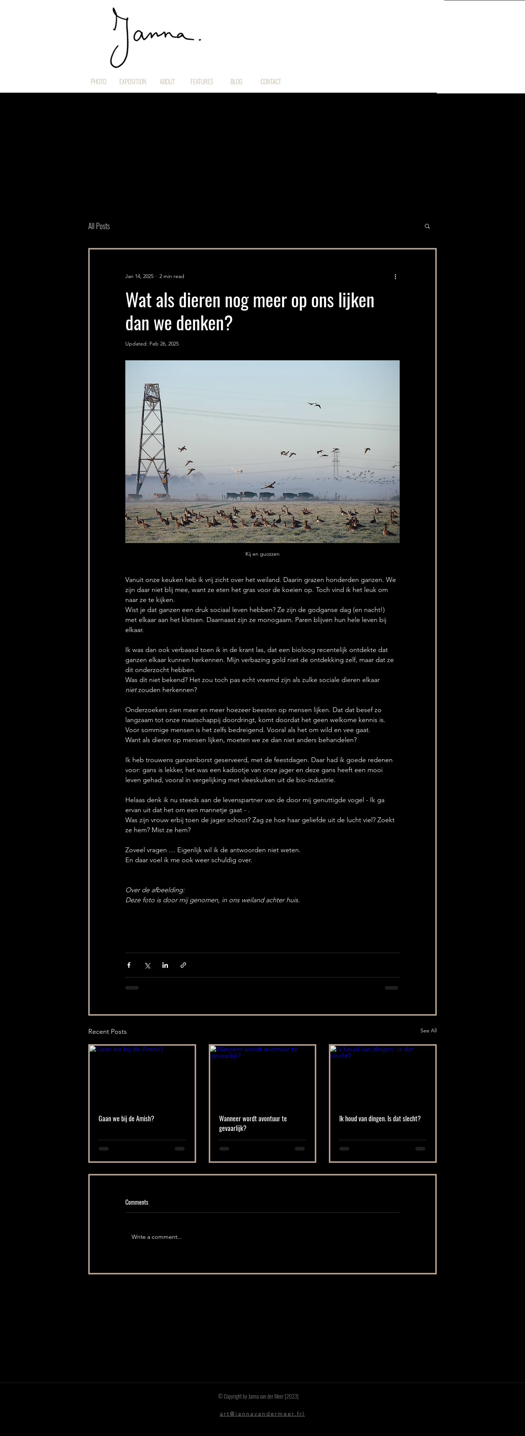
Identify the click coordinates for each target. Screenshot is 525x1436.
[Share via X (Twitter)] (147, 965)
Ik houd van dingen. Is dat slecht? (380, 1118)
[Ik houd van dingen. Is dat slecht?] (382, 1075)
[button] (427, 226)
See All (428, 1030)
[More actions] (395, 276)
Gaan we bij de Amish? (126, 1118)
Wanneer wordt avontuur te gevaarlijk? (253, 1123)
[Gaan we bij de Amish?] (142, 1075)
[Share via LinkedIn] (165, 965)
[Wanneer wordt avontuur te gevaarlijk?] (262, 1075)
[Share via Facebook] (128, 965)
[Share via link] (183, 965)
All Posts (99, 226)
